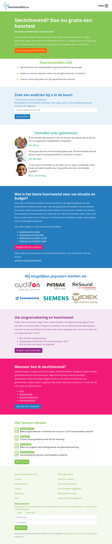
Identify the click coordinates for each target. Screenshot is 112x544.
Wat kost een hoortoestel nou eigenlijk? (37, 344)
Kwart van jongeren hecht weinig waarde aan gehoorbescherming (49, 447)
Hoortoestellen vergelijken (69, 488)
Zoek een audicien (66, 479)
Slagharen (31, 106)
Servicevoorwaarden (83, 533)
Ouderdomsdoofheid (28, 397)
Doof (21, 391)
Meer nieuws (22, 462)
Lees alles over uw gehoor (27, 406)
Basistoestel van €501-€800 (31, 235)
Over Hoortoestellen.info (26, 474)
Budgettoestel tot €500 (29, 232)
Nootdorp (19, 106)
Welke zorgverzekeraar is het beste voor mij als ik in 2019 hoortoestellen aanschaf (56, 431)
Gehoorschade (26, 394)
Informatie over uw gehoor (70, 498)
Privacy (18, 488)
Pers (17, 498)
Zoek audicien (22, 116)
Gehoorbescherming (67, 493)
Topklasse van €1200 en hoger (32, 241)
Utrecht (64, 102)
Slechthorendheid (27, 400)
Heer (20, 512)
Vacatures (19, 493)
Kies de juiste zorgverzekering (32, 338)
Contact (18, 479)
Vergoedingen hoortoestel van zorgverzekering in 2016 (43, 341)
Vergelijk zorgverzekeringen (28, 350)
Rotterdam (46, 102)
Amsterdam (34, 102)
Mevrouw (31, 512)
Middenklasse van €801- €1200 (33, 238)
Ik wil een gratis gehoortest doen (30, 50)
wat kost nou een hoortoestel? (28, 260)
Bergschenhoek (85, 102)
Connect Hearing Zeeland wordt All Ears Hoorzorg (42, 439)
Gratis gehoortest (65, 474)
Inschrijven (21, 527)
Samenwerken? (21, 484)
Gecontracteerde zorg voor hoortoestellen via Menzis (43, 455)
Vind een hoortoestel (67, 484)
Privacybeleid (66, 533)
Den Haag (55, 102)
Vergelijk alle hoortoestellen (28, 247)
